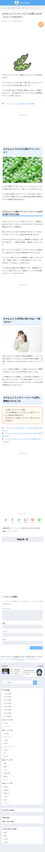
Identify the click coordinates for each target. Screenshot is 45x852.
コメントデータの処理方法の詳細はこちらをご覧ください (19, 659)
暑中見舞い (7, 773)
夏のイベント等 (7, 759)
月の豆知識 (6, 689)
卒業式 (6, 743)
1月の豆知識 (7, 693)
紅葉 (5, 799)
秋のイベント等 (7, 783)
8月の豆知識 (7, 712)
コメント (6, 608)
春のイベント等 (7, 730)
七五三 (6, 796)
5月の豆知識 (7, 703)
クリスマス (7, 726)
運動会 (6, 786)
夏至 (5, 763)
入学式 (6, 749)
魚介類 (6, 839)
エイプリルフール (9, 746)
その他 (6, 842)
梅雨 (5, 766)
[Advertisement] (22, 40)
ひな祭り (6, 733)
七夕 (5, 770)
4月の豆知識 (7, 699)
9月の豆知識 (7, 716)
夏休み (6, 776)
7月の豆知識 (7, 709)
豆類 (23, 528)
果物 (5, 835)
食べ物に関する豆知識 (33, 528)
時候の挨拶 (6, 817)
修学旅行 (6, 790)
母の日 (6, 756)
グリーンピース (16, 528)
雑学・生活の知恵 (8, 821)
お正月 (6, 723)
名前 (3, 623)
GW (5, 753)
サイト (4, 639)
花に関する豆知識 (8, 810)
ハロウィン (7, 803)
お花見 (6, 740)
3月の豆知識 (7, 696)
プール (6, 779)
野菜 (5, 832)
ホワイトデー (8, 736)
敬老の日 (6, 793)
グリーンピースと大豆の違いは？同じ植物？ (20, 103)
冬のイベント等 (7, 719)
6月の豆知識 (7, 706)
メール (4, 631)
